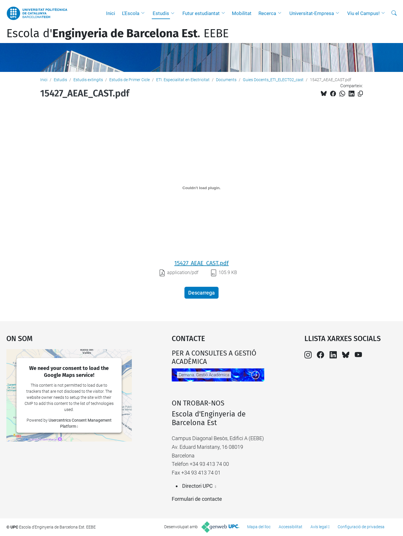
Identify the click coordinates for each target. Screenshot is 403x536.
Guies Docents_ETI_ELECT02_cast (273, 79)
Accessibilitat (290, 526)
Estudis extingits (88, 79)
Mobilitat (242, 13)
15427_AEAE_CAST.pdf (201, 263)
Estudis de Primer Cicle (129, 79)
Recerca (267, 13)
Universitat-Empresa (311, 13)
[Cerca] (394, 13)
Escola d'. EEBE (117, 33)
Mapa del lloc (259, 526)
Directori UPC (197, 486)
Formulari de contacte (197, 499)
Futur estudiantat (201, 13)
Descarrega (201, 293)
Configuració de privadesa (361, 526)
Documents (226, 79)
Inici (110, 13)
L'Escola (130, 13)
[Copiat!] (360, 93)
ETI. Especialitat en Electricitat (183, 79)
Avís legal (318, 526)
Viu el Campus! (363, 13)
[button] (144, 13)
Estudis (161, 13)
